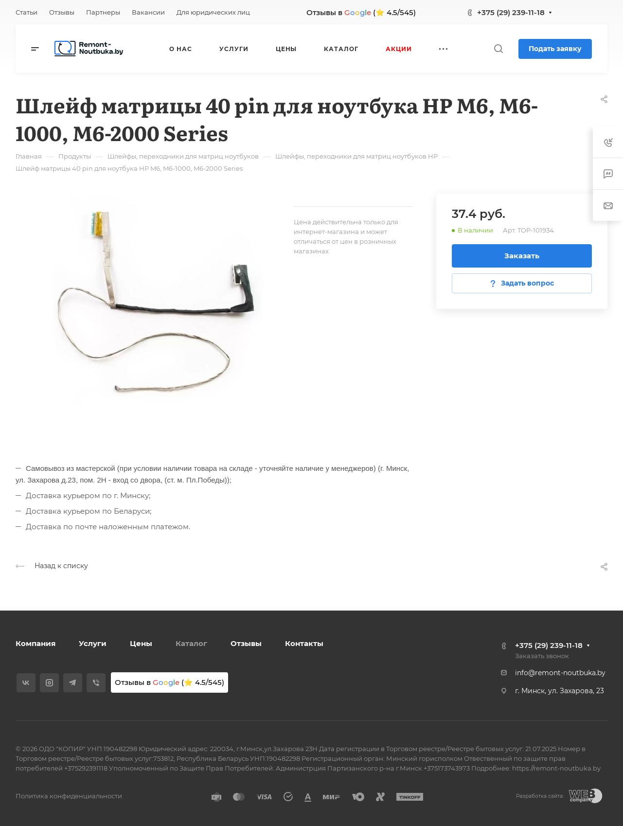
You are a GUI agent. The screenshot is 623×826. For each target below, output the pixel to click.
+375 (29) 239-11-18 (511, 12)
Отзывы (246, 643)
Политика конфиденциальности (69, 796)
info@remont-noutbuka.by (560, 672)
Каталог (191, 643)
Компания (35, 643)
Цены (141, 643)
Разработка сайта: (540, 796)
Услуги (93, 643)
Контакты (304, 643)
